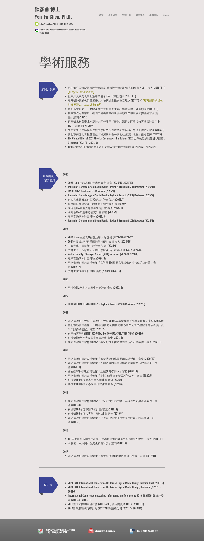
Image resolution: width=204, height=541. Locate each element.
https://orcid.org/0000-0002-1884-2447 (56, 24)
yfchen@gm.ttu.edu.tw (105, 530)
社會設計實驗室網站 (81, 92)
